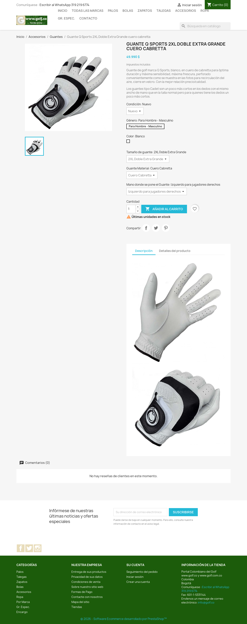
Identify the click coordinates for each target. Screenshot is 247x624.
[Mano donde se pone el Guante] (156, 191)
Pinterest (166, 228)
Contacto (88, 18)
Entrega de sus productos (88, 572)
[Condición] (135, 111)
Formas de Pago (81, 592)
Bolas (128, 11)
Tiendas (76, 607)
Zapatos (145, 11)
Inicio (62, 11)
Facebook (21, 548)
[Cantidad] (131, 209)
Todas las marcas (87, 11)
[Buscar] (205, 26)
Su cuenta (135, 565)
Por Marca (23, 602)
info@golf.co (206, 602)
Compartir (146, 228)
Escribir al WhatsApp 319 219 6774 (64, 5)
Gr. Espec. (66, 18)
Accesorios (185, 11)
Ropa (204, 11)
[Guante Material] (141, 175)
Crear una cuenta (138, 582)
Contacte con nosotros (87, 597)
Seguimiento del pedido (142, 572)
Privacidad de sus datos (87, 577)
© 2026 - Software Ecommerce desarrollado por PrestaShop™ (123, 619)
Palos (113, 11)
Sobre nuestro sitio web (87, 587)
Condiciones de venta (85, 582)
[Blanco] (128, 142)
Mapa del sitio (80, 602)
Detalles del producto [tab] (174, 251)
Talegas (163, 11)
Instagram (37, 548)
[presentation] (145, 536)
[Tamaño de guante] (147, 159)
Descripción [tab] (144, 251)
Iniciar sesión (135, 577)
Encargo (22, 612)
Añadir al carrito (164, 209)
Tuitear (156, 228)
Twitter (29, 548)
